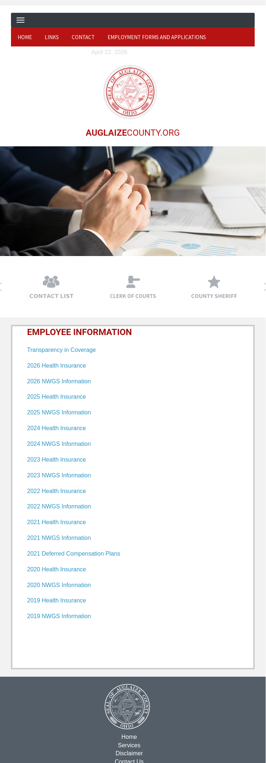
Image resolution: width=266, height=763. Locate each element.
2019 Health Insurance (56, 600)
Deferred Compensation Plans (81, 553)
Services (128, 745)
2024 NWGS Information (59, 443)
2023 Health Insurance (56, 459)
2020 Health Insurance (56, 569)
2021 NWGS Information (59, 537)
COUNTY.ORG (132, 132)
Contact (83, 37)
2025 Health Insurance (56, 397)
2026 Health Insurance (56, 365)
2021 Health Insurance (56, 522)
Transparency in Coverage (61, 349)
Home (25, 37)
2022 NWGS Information (59, 506)
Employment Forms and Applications (157, 37)
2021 (34, 553)
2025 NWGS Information (59, 412)
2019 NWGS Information (59, 616)
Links (52, 37)
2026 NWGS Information (59, 381)
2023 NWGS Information (59, 475)
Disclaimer (128, 753)
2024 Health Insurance (56, 428)
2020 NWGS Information (59, 585)
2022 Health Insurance (56, 491)
